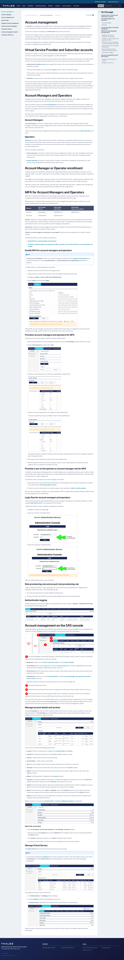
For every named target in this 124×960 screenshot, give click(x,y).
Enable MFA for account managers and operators (42, 241)
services (70, 750)
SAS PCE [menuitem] (18, 5)
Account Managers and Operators (108, 19)
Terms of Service (87, 948)
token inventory (69, 661)
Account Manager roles (8, 17)
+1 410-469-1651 (5, 952)
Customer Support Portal (67, 946)
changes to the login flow (80, 258)
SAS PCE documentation (100, 1)
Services (70, 766)
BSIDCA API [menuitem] (50, 5)
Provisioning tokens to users (48, 484)
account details (60, 750)
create (44, 64)
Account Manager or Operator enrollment (110, 28)
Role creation (5, 19)
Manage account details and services (109, 60)
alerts (46, 661)
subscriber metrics (53, 661)
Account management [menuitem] (67, 5)
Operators (28, 140)
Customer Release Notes (49, 946)
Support (45, 942)
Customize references (7, 37)
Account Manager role (71, 675)
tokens (55, 70)
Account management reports (7, 33)
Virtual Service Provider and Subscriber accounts (109, 16)
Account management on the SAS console (109, 55)
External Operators (32, 160)
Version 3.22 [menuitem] (58, 15)
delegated (46, 856)
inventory (53, 780)
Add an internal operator (79, 488)
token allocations (86, 131)
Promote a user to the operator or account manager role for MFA (110, 42)
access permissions (51, 700)
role (78, 99)
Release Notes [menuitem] (76, 5)
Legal (84, 942)
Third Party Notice (106, 946)
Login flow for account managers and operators (110, 46)
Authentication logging (107, 52)
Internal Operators (32, 153)
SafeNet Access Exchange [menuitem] (41, 5)
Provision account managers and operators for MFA (43, 244)
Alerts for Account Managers (9, 27)
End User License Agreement (90, 946)
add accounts (62, 665)
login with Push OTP (36, 502)
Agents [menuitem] (24, 5)
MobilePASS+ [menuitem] (30, 5)
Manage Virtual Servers (108, 62)
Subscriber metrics (6, 30)
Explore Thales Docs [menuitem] (113, 1)
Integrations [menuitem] (57, 5)
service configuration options (65, 800)
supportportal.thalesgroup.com (9, 954)
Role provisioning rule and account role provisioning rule (109, 49)
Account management (7, 11)
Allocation (89, 778)
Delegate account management (6, 23)
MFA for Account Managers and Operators (109, 31)
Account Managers (6, 14)
